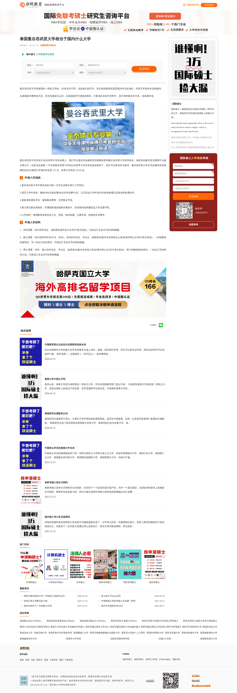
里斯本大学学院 (73, 638)
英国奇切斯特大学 (155, 632)
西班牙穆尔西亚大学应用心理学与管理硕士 (161, 627)
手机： (82, 65)
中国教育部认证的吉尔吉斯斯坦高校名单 (65, 344)
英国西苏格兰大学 (208, 638)
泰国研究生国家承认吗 (56, 413)
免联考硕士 (154, 582)
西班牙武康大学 (172, 632)
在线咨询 (209, 5)
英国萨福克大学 (209, 627)
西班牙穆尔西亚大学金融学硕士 (125, 627)
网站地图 (196, 680)
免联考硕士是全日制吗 (56, 482)
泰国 (61, 660)
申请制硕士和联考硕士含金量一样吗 (118, 601)
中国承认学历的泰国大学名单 (60, 448)
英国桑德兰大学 (80, 632)
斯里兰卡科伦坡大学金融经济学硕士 (67, 627)
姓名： (30, 65)
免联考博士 (139, 659)
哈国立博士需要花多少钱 (35, 601)
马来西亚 (54, 660)
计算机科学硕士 (56, 582)
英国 (46, 660)
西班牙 (39, 660)
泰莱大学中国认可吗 (55, 379)
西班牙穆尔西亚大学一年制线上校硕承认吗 (44, 596)
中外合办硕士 (165, 659)
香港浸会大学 (26, 632)
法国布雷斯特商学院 (119, 638)
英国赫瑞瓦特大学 (28, 638)
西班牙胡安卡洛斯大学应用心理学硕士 (160, 621)
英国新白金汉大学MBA (31, 621)
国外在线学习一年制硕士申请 (38, 606)
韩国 (27, 660)
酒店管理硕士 (129, 582)
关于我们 (196, 676)
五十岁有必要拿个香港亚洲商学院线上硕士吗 (192, 147)
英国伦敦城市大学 (190, 632)
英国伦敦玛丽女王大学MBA (93, 621)
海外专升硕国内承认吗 (112, 606)
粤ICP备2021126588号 (201, 685)
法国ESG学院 (164, 638)
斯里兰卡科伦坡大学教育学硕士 (35, 627)
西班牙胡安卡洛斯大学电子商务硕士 (200, 621)
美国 (22, 660)
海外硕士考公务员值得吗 (57, 517)
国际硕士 (24, 45)
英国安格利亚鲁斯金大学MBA (61, 621)
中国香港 (69, 660)
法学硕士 (80, 582)
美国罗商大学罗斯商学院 (60, 632)
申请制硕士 (31, 582)
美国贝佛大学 (40, 632)
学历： (30, 72)
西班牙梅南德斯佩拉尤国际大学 (105, 632)
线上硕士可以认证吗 (110, 596)
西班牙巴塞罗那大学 (192, 627)
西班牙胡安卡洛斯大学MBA (124, 621)
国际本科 (176, 659)
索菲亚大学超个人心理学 (133, 632)
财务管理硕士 (105, 582)
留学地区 (24, 654)
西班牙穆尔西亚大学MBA (97, 627)
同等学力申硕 (151, 659)
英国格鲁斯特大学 (208, 632)
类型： (82, 72)
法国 (33, 660)
